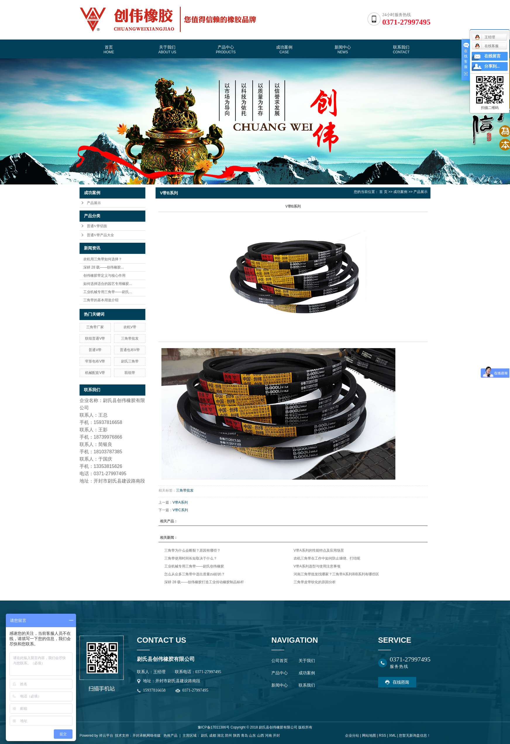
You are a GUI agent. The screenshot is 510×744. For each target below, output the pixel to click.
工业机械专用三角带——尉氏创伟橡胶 (194, 566)
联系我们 (401, 49)
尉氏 (204, 735)
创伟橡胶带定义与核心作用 (104, 275)
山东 (252, 735)
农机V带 (129, 327)
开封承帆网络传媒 (146, 735)
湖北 (220, 735)
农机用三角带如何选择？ (102, 259)
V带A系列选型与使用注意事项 (317, 566)
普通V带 (95, 350)
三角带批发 (130, 338)
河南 (268, 735)
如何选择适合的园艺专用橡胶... (107, 284)
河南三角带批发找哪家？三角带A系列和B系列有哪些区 (336, 574)
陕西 (236, 735)
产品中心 (225, 49)
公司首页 (279, 661)
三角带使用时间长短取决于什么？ (190, 558)
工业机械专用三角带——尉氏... (107, 292)
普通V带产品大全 (100, 235)
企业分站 (352, 735)
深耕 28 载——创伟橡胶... (103, 267)
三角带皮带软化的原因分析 (315, 582)
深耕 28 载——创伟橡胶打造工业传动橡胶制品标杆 (204, 582)
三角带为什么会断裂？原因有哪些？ (192, 550)
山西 (260, 735)
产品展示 (94, 203)
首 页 (383, 192)
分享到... (492, 66)
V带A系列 (180, 502)
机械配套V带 (95, 373)
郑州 (228, 735)
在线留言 (492, 56)
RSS (382, 735)
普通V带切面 (97, 226)
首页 (109, 49)
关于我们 (167, 49)
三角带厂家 (95, 327)
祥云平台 (106, 735)
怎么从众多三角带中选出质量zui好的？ (194, 574)
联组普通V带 (95, 338)
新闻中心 (343, 49)
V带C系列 (180, 510)
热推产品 (170, 735)
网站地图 (369, 735)
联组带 (130, 373)
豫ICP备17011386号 (214, 727)
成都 (212, 735)
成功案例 (284, 49)
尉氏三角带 (130, 361)
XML (392, 735)
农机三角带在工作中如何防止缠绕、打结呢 (327, 558)
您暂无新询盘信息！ (414, 735)
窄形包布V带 (95, 361)
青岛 (244, 735)
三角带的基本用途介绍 (100, 300)
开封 (276, 735)
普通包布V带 (130, 350)
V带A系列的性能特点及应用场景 (319, 550)
